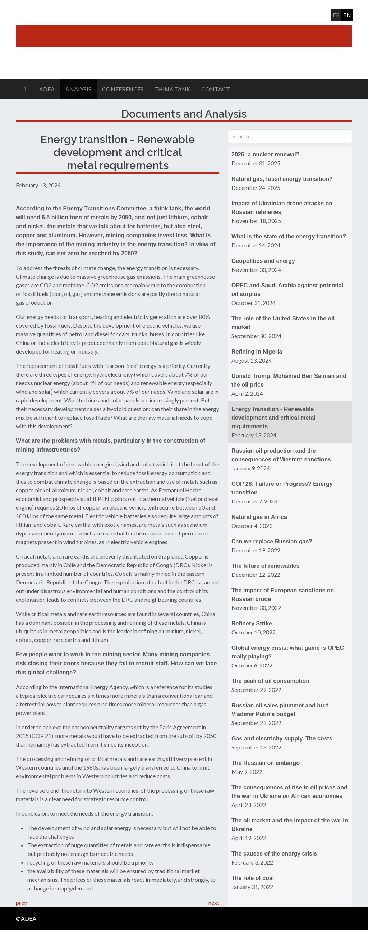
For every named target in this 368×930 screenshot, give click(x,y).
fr (336, 15)
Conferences (122, 89)
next (213, 902)
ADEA (47, 89)
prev (21, 902)
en (347, 15)
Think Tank (172, 89)
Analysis (78, 89)
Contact (215, 89)
